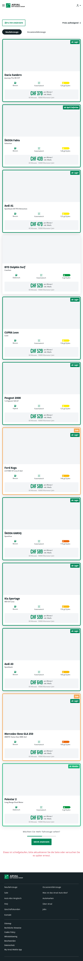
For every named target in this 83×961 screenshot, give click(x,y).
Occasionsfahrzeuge (36, 32)
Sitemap (7, 923)
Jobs (44, 909)
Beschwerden (10, 941)
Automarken (48, 898)
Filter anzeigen (14, 22)
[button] (71, 22)
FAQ (6, 904)
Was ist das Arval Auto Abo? (55, 892)
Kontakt (7, 915)
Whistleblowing (10, 936)
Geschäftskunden (12, 909)
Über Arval (47, 904)
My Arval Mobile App (13, 949)
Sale (6, 892)
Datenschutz (9, 945)
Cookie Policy (9, 932)
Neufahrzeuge (11, 32)
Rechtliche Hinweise (12, 928)
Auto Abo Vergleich (13, 898)
